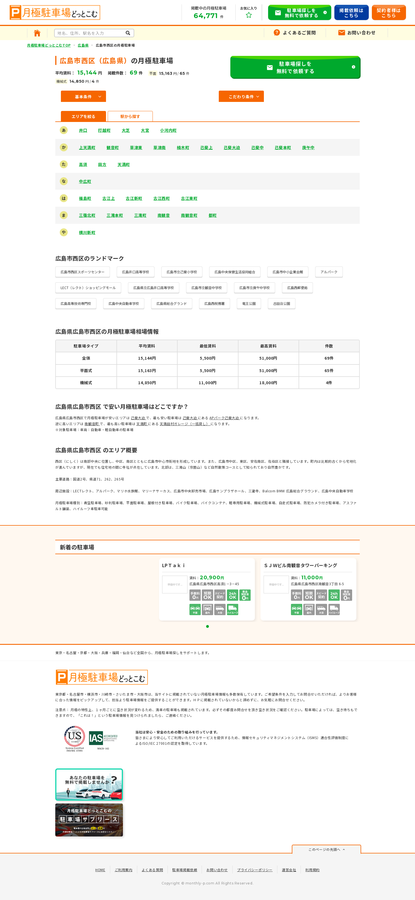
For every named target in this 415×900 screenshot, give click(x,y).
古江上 (108, 198)
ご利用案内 (124, 869)
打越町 (104, 130)
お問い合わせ (217, 869)
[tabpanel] (207, 590)
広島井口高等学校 (135, 271)
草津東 (136, 147)
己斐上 (206, 147)
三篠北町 (87, 215)
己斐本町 (283, 147)
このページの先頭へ (324, 849)
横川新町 (87, 232)
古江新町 (134, 198)
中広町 (85, 181)
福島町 (85, 198)
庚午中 (308, 147)
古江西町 (161, 198)
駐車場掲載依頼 (184, 869)
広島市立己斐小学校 (182, 271)
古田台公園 (281, 303)
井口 (83, 130)
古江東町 (189, 198)
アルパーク (329, 271)
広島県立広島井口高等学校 (153, 287)
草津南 (159, 147)
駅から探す (130, 116)
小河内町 (168, 130)
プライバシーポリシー (255, 869)
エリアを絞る (83, 116)
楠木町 (183, 147)
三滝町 (140, 215)
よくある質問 (152, 869)
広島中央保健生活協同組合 (235, 271)
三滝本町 (115, 215)
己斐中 (257, 147)
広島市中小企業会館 (288, 271)
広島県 (83, 45)
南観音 (164, 215)
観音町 (113, 147)
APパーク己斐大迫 (224, 417)
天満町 (124, 164)
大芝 (126, 130)
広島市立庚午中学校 (254, 287)
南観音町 (189, 215)
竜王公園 (249, 303)
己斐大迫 (232, 147)
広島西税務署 (214, 303)
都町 (213, 215)
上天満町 (87, 147)
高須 (83, 164)
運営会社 (289, 869)
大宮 (145, 130)
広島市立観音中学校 (206, 287)
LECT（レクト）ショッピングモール (88, 287)
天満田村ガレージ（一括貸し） (185, 423)
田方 (102, 164)
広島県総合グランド (171, 303)
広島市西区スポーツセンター (83, 271)
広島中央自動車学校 (124, 303)
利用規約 (312, 869)
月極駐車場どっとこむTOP (49, 45)
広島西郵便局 (297, 287)
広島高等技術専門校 (76, 303)
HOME (100, 869)
